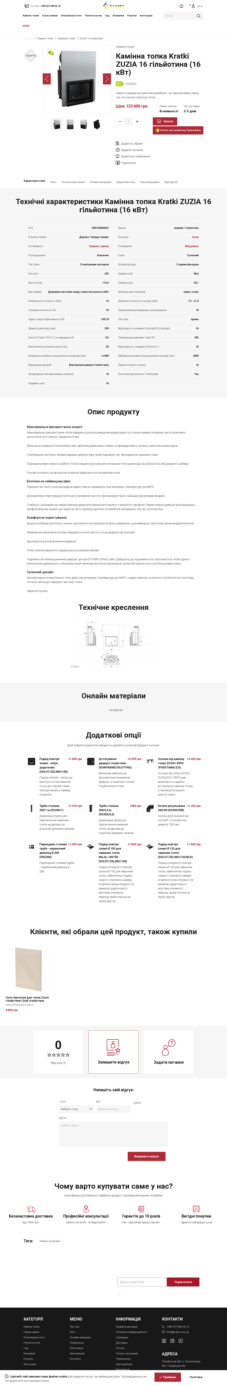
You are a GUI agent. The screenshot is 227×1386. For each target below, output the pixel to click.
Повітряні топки (66, 38)
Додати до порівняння (135, 150)
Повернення (124, 1344)
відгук (63, 1105)
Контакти (76, 1344)
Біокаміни (118, 15)
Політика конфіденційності (133, 1318)
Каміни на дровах (52, 1229)
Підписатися (183, 1268)
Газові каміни (50, 15)
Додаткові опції (125, 169)
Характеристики (34, 169)
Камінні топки (31, 15)
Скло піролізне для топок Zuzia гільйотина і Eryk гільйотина (27, 987)
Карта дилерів (125, 1349)
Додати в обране (132, 143)
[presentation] (83, 1145)
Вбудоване (192, 233)
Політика (196, 1379)
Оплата (120, 1334)
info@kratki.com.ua (178, 1318)
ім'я (98, 1089)
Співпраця (122, 1323)
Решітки (132, 15)
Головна (28, 38)
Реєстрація (77, 1334)
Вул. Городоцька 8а (174, 1352)
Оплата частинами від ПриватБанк (178, 130)
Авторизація (78, 1339)
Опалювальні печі (71, 15)
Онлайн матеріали (100, 169)
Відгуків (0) (171, 169)
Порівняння (77, 1329)
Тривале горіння (99, 233)
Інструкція (116, 697)
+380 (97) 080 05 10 (179, 1313)
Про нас (75, 1313)
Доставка (122, 1329)
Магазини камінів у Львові (133, 1360)
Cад (107, 15)
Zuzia (195, 224)
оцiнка (137, 1090)
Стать (62, 1089)
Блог (73, 1318)
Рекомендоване (150, 169)
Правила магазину (128, 1313)
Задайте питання (176, 143)
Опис (53, 169)
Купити (168, 121)
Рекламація (123, 1355)
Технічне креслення (73, 169)
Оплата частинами (128, 1339)
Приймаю (169, 1379)
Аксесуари (146, 15)
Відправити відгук (146, 1144)
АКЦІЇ (26, 25)
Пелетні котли (93, 15)
